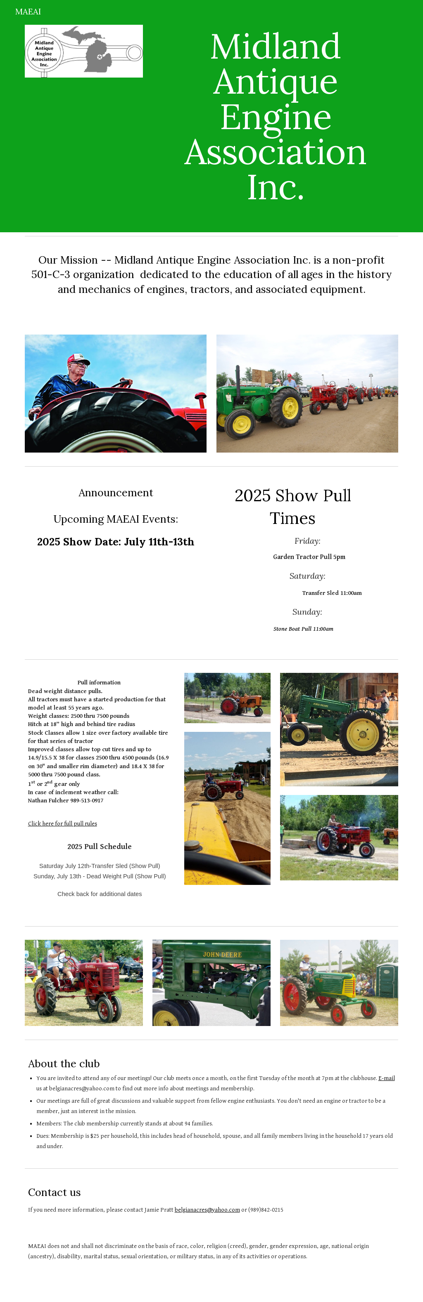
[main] (275, 116)
